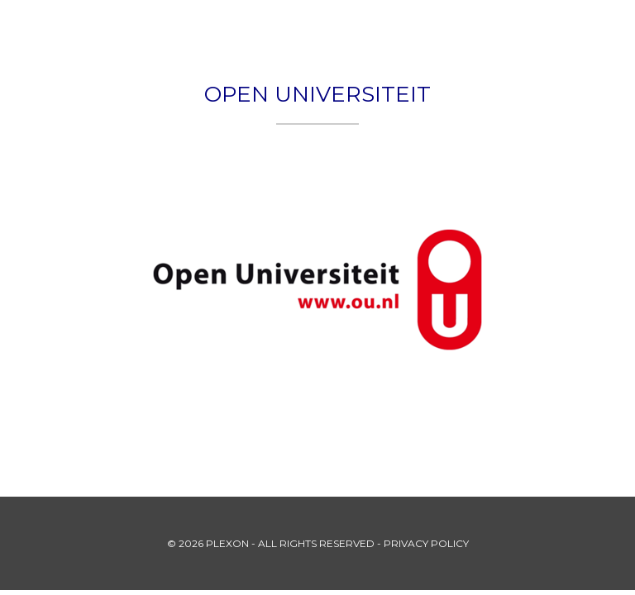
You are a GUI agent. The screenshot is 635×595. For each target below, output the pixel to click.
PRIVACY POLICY (426, 543)
